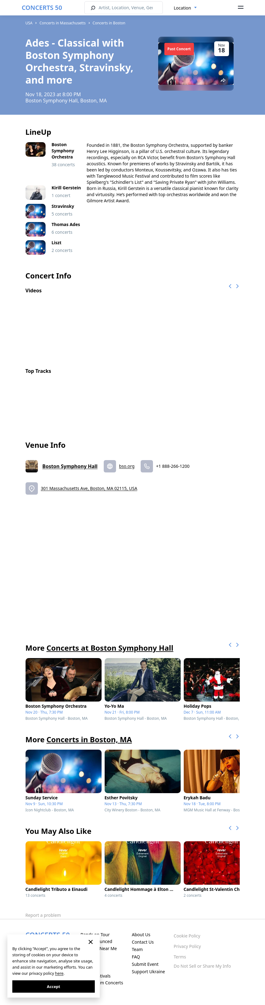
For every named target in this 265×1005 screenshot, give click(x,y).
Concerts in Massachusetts (62, 23)
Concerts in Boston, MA (89, 739)
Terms (180, 957)
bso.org (127, 466)
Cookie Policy (187, 936)
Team (137, 949)
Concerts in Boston (109, 23)
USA (29, 23)
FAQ (136, 957)
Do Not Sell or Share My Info (202, 966)
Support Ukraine (148, 971)
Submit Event (145, 964)
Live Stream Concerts (101, 983)
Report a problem (43, 915)
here (59, 973)
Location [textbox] (182, 8)
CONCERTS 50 (42, 7)
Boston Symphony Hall (70, 466)
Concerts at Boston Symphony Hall (109, 648)
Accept (53, 986)
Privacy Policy (187, 946)
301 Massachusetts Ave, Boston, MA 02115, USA (89, 488)
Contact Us (143, 942)
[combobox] (185, 8)
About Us (141, 934)
